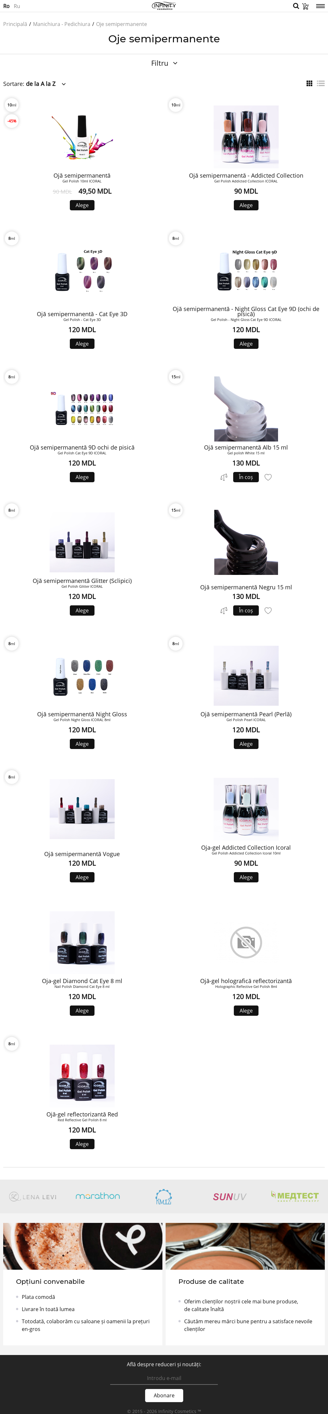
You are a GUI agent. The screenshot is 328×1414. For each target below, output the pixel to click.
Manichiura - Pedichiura (61, 24)
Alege (82, 205)
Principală (15, 24)
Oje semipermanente (121, 24)
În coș (246, 477)
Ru (17, 5)
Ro (6, 5)
